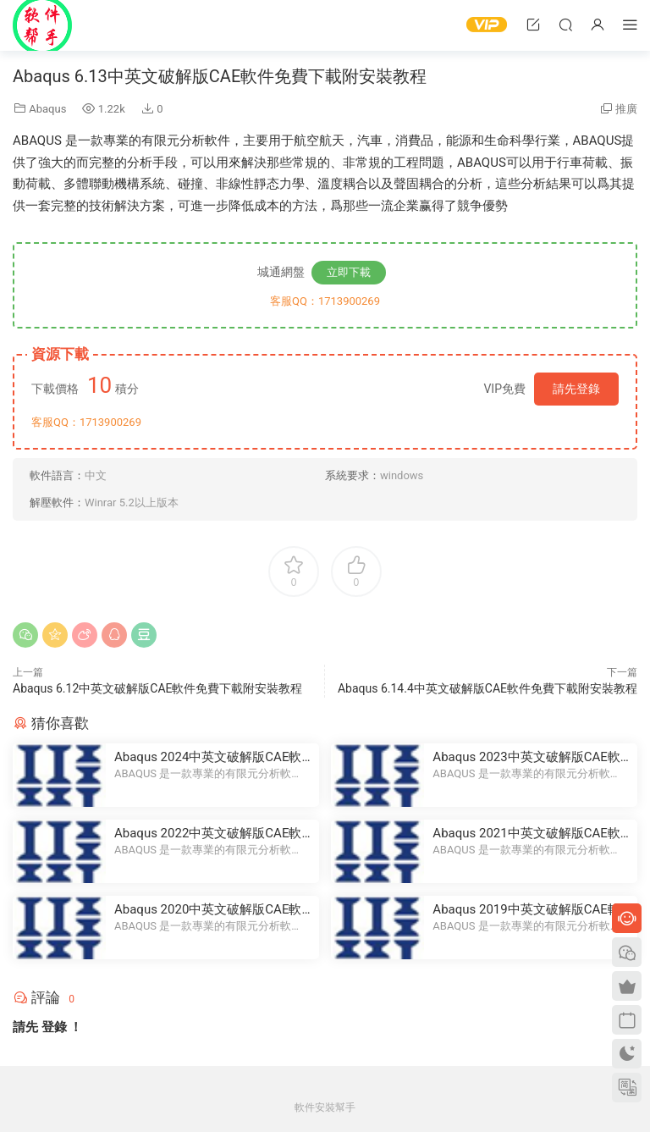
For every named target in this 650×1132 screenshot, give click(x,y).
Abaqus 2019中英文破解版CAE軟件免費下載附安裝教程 (526, 910)
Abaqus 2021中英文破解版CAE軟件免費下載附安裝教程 (526, 834)
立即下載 (349, 272)
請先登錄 (576, 388)
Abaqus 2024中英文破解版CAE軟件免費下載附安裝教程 (207, 757)
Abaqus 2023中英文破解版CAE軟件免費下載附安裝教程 (526, 757)
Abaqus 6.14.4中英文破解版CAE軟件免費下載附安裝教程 (487, 688)
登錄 (54, 1027)
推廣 (626, 108)
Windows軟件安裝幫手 (42, 25)
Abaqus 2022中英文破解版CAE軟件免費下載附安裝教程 (207, 834)
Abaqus (47, 108)
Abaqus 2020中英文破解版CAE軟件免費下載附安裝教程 (207, 910)
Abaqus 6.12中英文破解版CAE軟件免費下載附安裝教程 (157, 688)
